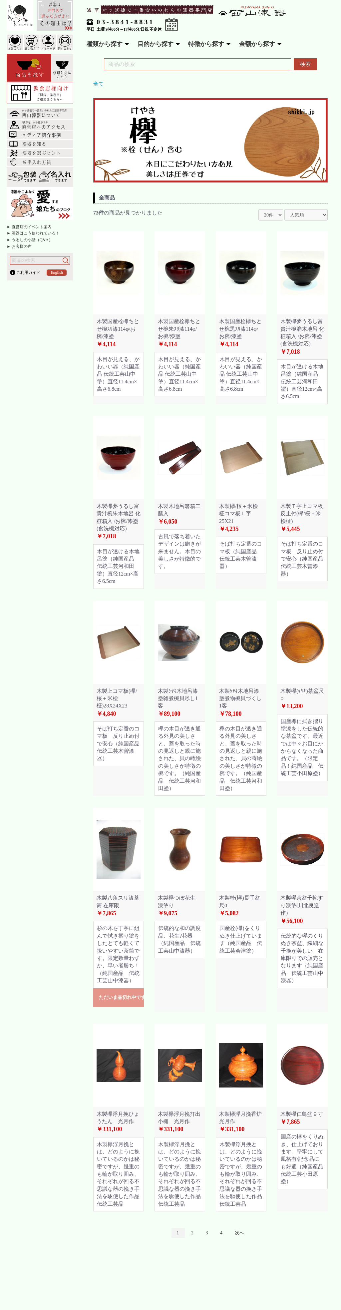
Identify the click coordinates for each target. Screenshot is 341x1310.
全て (98, 84)
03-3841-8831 (125, 22)
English (57, 272)
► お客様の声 (19, 246)
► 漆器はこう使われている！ (33, 233)
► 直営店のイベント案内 (29, 226)
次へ (239, 1232)
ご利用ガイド (28, 272)
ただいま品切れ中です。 (121, 997)
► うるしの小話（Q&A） (30, 239)
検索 (305, 64)
